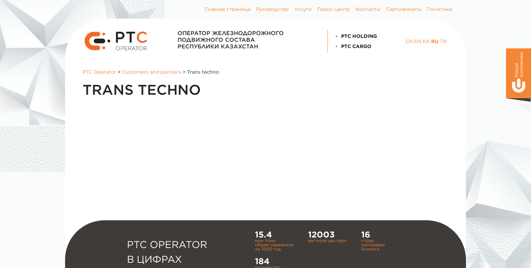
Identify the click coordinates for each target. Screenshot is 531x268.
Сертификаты (403, 9)
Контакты (368, 9)
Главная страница (227, 9)
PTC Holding (355, 36)
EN (417, 41)
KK (426, 41)
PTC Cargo (352, 46)
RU (435, 41)
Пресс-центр (333, 9)
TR (443, 41)
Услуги (303, 9)
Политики (439, 9)
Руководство (272, 9)
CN (409, 41)
